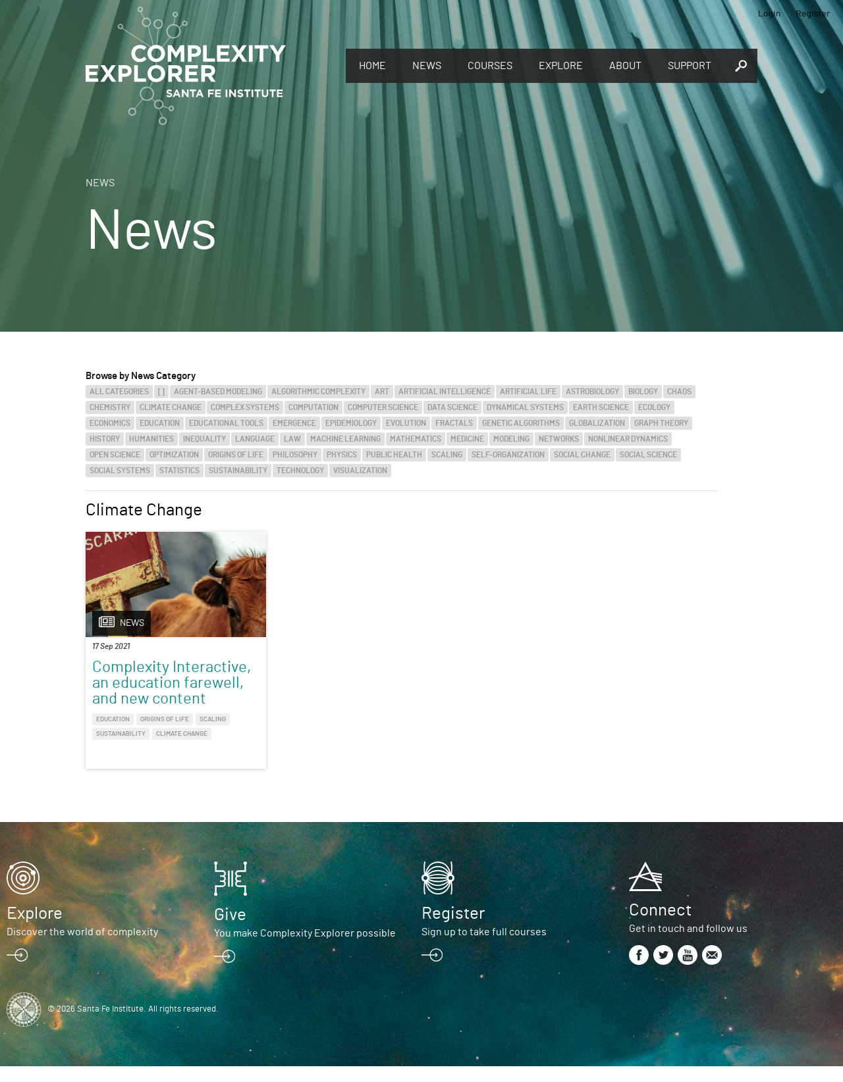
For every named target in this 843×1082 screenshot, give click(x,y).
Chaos (679, 392)
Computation (313, 407)
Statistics (179, 471)
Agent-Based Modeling (218, 392)
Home (372, 66)
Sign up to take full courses (484, 947)
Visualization (360, 471)
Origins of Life (235, 455)
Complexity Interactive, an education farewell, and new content (158, 691)
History (105, 439)
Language (255, 439)
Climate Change (171, 407)
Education (160, 423)
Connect (660, 926)
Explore (561, 66)
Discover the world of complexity (82, 947)
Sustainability (238, 471)
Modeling (511, 439)
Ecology (654, 407)
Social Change (582, 455)
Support (689, 66)
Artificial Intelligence (444, 392)
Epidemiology (351, 423)
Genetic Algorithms (521, 423)
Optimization (174, 455)
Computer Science (383, 407)
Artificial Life (528, 392)
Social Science (648, 455)
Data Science (452, 407)
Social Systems (120, 471)
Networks (559, 439)
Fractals (454, 423)
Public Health (394, 455)
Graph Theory (661, 423)
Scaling (446, 455)
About (625, 66)
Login (769, 12)
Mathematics (415, 439)
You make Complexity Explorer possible (305, 949)
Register (813, 12)
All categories (119, 392)
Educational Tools (226, 423)
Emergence (294, 423)
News (426, 66)
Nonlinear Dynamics (628, 439)
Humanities (151, 439)
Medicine (467, 439)
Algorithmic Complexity (318, 392)
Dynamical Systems (525, 407)
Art (382, 392)
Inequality (204, 439)
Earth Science (601, 407)
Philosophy (295, 455)
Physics (342, 455)
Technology (300, 471)
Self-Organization (508, 455)
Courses (490, 66)
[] (161, 392)
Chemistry (110, 407)
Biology (643, 392)
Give (230, 930)
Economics (110, 423)
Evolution (406, 423)
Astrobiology (592, 392)
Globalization (597, 423)
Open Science (115, 455)
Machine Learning (345, 439)
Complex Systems (245, 407)
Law (292, 439)
